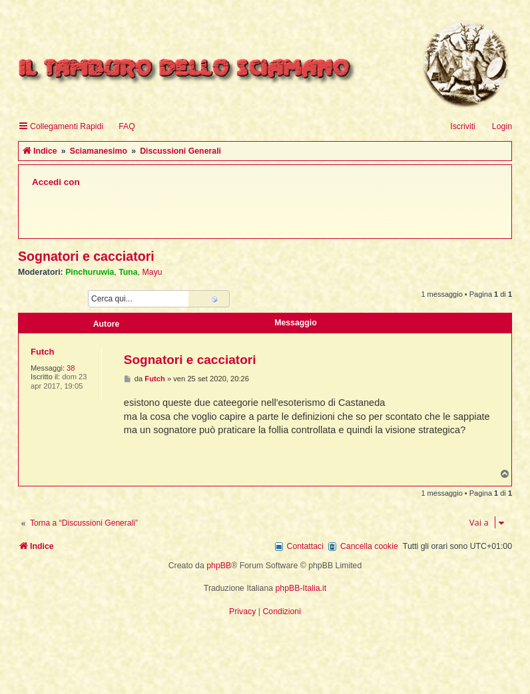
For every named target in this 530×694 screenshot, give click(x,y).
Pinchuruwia (89, 272)
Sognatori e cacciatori (86, 256)
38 (71, 368)
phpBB (218, 565)
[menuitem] (121, 127)
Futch (42, 351)
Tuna (128, 272)
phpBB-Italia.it (301, 588)
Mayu (152, 272)
